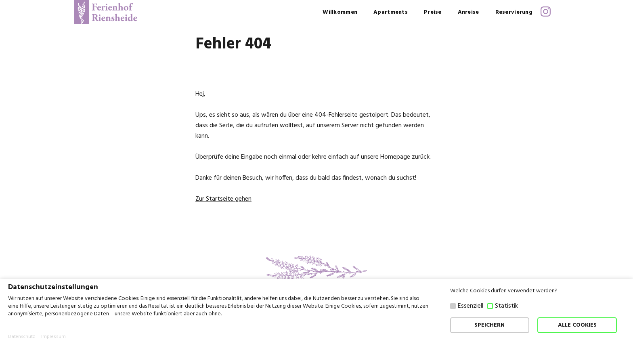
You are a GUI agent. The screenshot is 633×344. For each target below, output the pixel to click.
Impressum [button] (53, 337)
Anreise (468, 12)
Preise (433, 12)
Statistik (506, 306)
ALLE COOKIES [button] (577, 325)
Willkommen (340, 12)
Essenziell (470, 306)
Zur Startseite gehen (223, 199)
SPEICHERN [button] (489, 325)
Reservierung (513, 12)
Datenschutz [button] (21, 337)
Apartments (390, 12)
